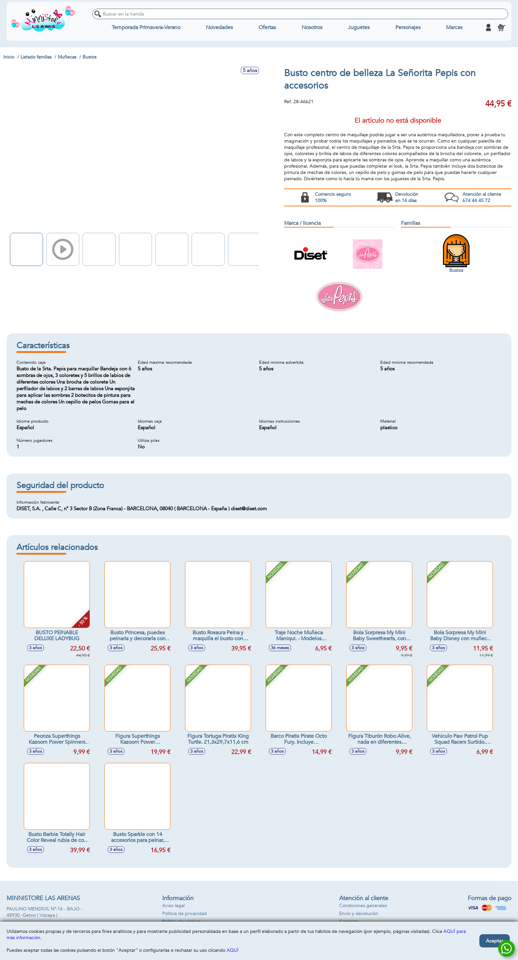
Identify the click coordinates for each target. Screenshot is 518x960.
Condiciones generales (363, 905)
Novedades (219, 27)
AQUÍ (233, 950)
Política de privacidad (184, 913)
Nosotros (312, 27)
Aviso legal (173, 905)
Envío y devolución (358, 913)
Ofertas (267, 27)
